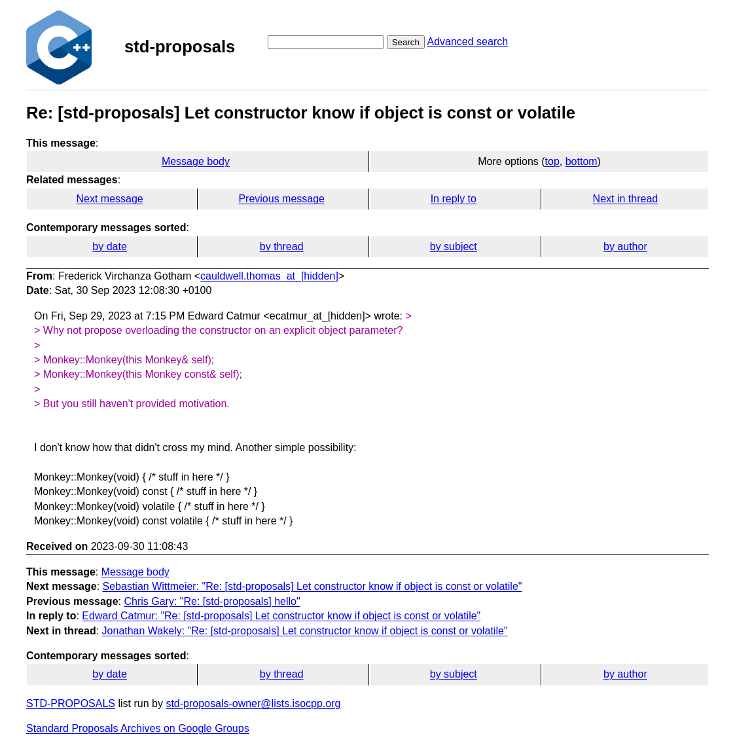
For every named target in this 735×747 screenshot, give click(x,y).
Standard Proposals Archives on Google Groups (137, 728)
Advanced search (467, 41)
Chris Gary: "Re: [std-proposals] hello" (212, 601)
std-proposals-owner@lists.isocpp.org (253, 703)
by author (625, 246)
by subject (453, 246)
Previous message (281, 198)
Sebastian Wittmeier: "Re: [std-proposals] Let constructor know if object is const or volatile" (312, 586)
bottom (581, 161)
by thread (282, 246)
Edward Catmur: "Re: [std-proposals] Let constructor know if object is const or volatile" (281, 615)
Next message (109, 198)
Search (406, 42)
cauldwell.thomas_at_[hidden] (269, 276)
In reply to (453, 198)
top (552, 161)
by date (109, 246)
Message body (196, 161)
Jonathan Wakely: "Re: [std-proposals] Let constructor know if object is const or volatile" (305, 630)
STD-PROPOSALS (70, 703)
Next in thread (625, 198)
